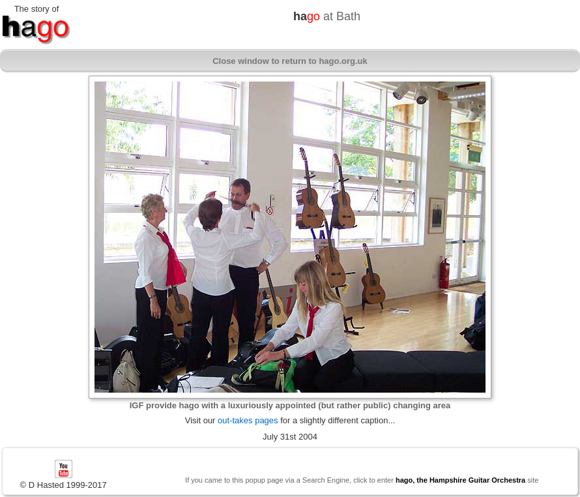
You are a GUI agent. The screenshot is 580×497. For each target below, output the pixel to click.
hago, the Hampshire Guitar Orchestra (460, 480)
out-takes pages (248, 420)
